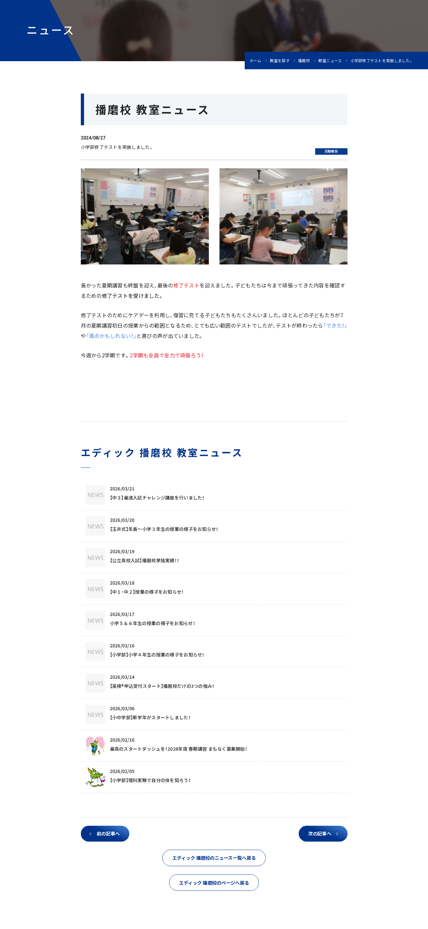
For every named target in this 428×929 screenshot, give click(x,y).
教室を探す (280, 60)
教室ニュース (330, 60)
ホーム (256, 60)
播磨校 (304, 60)
